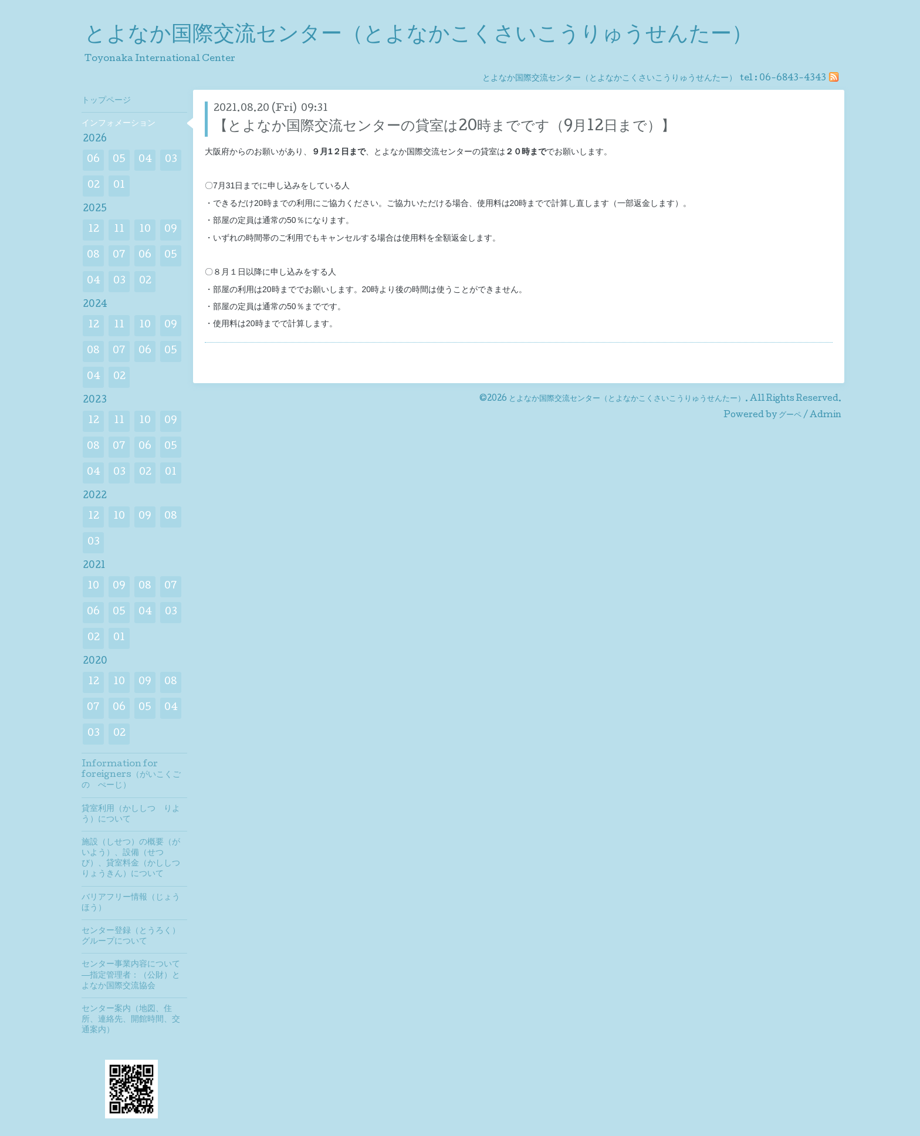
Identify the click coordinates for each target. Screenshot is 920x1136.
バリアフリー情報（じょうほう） (131, 903)
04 (145, 160)
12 (93, 230)
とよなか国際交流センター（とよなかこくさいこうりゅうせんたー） (418, 36)
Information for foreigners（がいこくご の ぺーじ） (134, 775)
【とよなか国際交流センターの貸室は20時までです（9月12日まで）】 (444, 127)
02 (93, 186)
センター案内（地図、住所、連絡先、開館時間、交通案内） (131, 1020)
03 (171, 160)
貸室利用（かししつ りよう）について (131, 814)
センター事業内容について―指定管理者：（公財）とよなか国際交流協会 (131, 975)
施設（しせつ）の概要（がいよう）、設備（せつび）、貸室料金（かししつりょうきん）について (131, 859)
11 (119, 230)
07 (119, 256)
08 (93, 256)
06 (93, 160)
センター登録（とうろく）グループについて (131, 936)
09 (170, 230)
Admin (825, 415)
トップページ (106, 101)
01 (119, 186)
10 (145, 230)
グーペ (790, 415)
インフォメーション (118, 124)
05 (119, 160)
